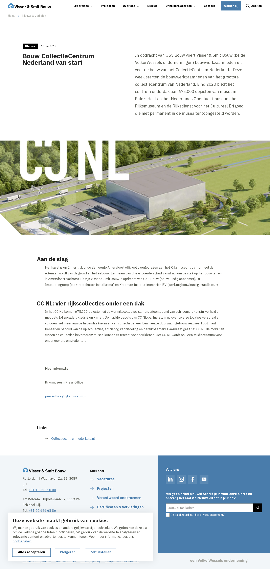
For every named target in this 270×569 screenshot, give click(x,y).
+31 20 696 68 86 (42, 511)
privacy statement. (212, 515)
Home (11, 16)
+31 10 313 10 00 (42, 490)
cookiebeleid (22, 541)
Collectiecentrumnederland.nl (73, 439)
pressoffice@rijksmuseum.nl (66, 396)
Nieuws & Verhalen (34, 16)
